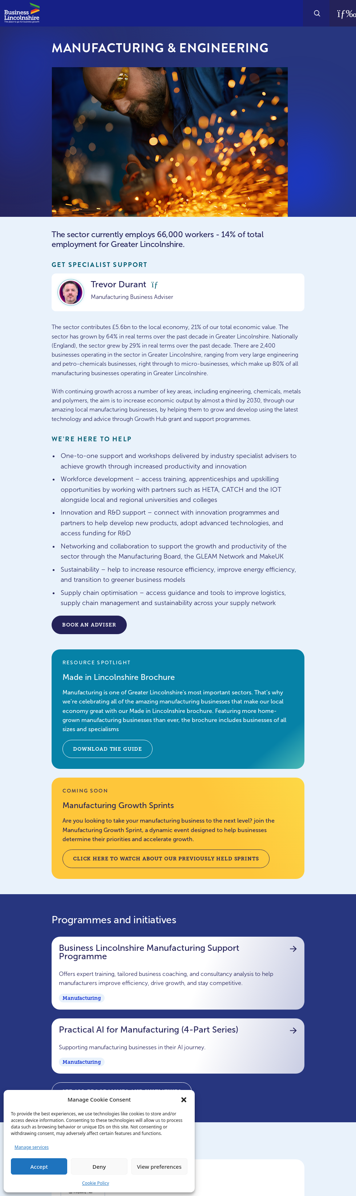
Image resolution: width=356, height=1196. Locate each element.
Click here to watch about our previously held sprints (166, 858)
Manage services (32, 1147)
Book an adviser (89, 625)
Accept (39, 1166)
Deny (99, 1166)
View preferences (159, 1166)
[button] (183, 1099)
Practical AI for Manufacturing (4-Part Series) (174, 1030)
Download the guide (107, 749)
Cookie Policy (95, 1183)
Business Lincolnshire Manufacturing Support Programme (174, 952)
